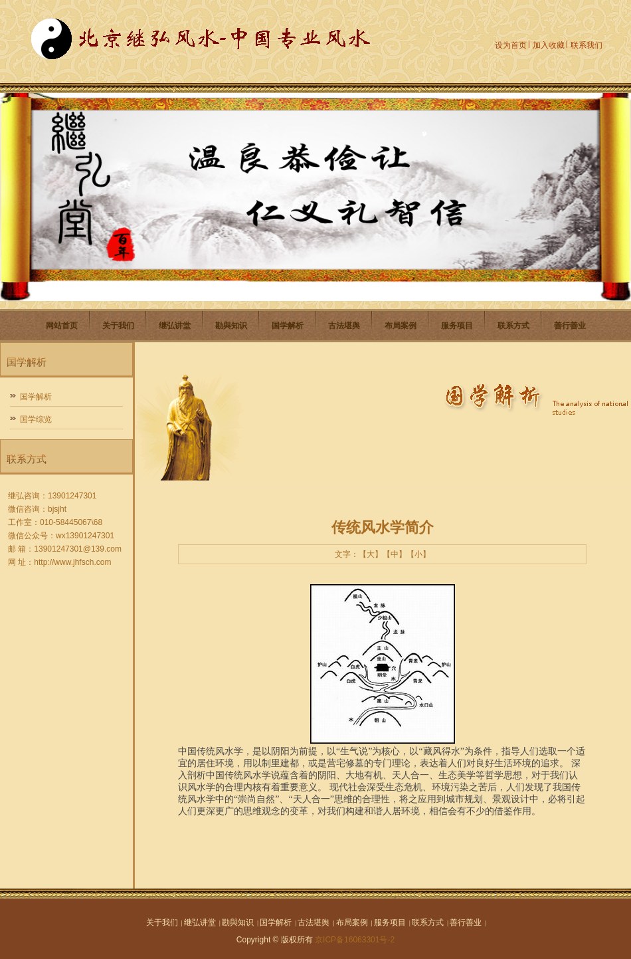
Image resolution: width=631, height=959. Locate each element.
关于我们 (118, 325)
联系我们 (586, 45)
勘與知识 (231, 325)
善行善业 (570, 325)
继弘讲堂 (175, 325)
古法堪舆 (344, 325)
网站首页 (62, 325)
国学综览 (36, 419)
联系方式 (513, 325)
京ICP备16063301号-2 (355, 939)
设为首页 (511, 45)
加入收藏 (549, 45)
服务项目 (457, 325)
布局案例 (400, 325)
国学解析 (288, 325)
